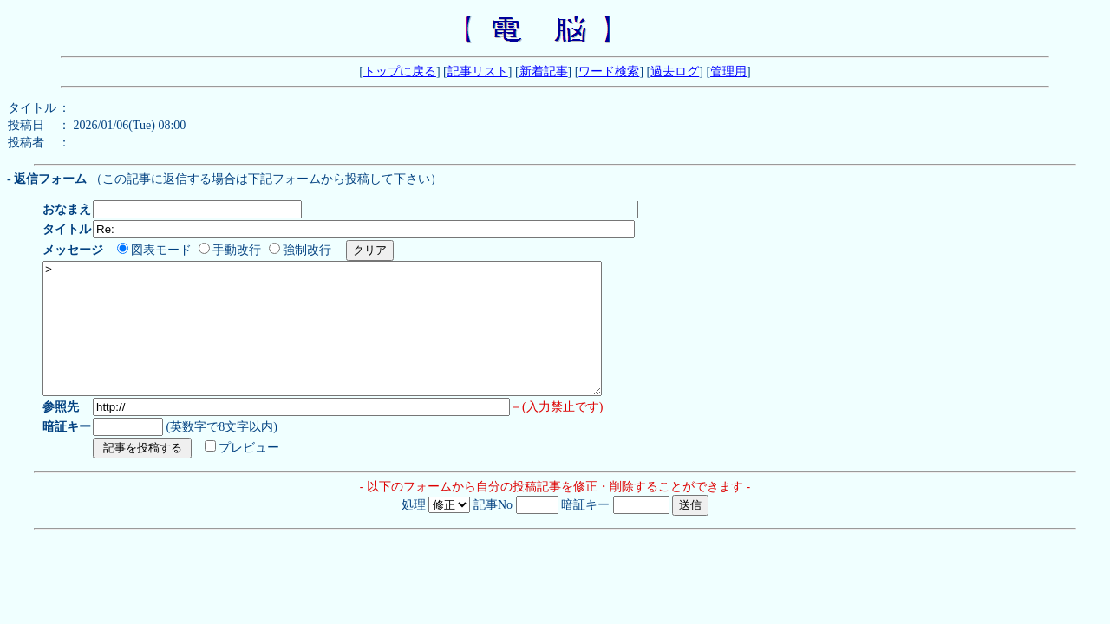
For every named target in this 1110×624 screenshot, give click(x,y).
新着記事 (543, 71)
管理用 (728, 71)
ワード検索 (608, 71)
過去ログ (674, 71)
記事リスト (477, 71)
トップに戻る (399, 71)
